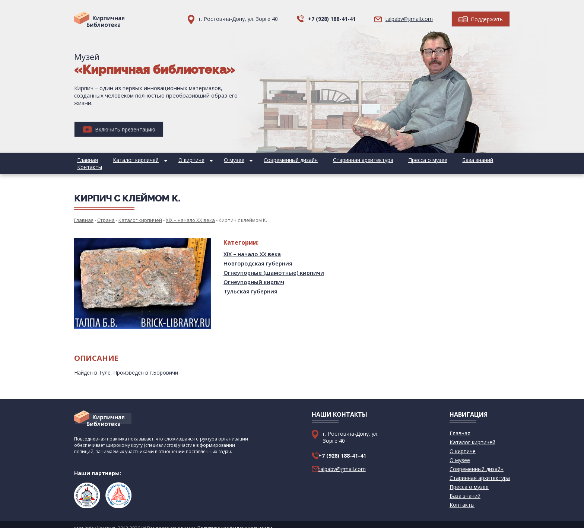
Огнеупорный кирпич (253, 275)
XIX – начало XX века (252, 247)
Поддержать (480, 19)
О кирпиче (176, 159)
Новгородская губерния (257, 256)
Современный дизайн (264, 159)
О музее (213, 159)
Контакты (469, 159)
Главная (84, 159)
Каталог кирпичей (127, 159)
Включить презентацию (119, 129)
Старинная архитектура (329, 159)
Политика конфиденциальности (234, 521)
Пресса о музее (388, 159)
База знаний (432, 159)
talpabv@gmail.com (409, 18)
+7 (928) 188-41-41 (332, 18)
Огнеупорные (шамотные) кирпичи (273, 265)
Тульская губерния (250, 284)
